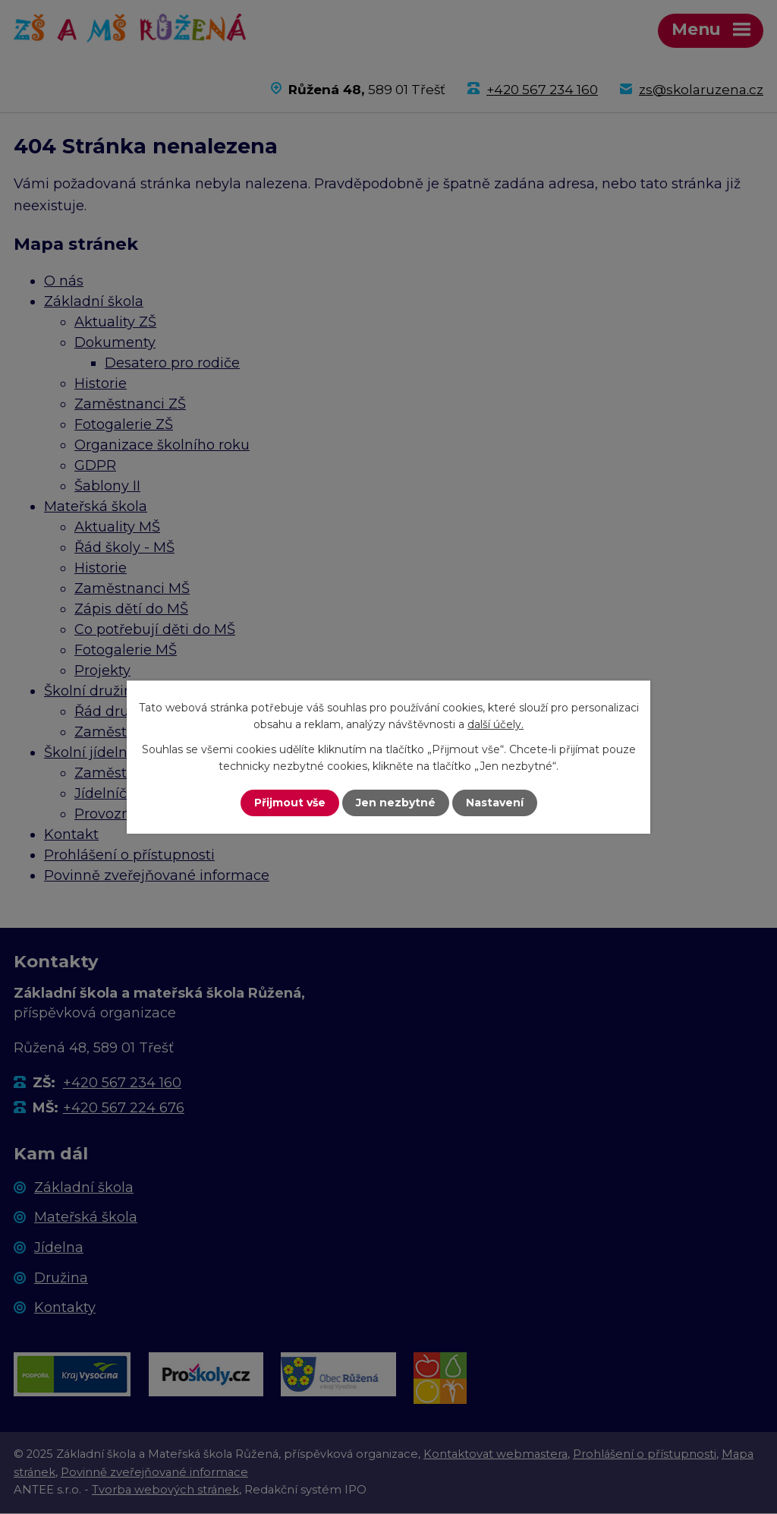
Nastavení (495, 802)
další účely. (495, 724)
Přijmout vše (290, 802)
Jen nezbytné (396, 802)
